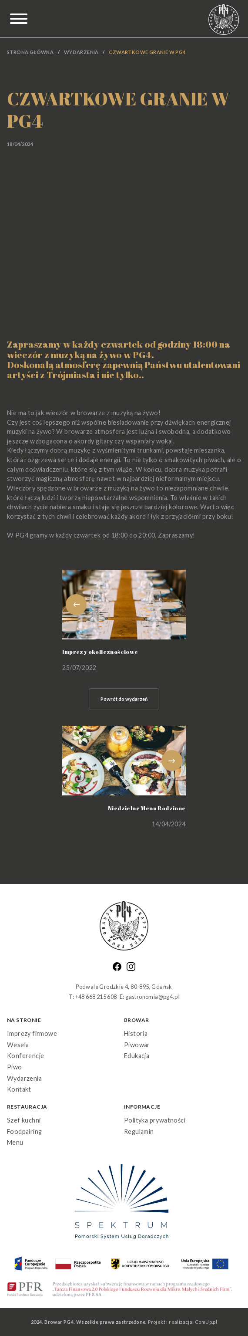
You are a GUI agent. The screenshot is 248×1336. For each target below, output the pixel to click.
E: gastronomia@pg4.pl (149, 996)
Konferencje (25, 1055)
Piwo (14, 1067)
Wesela (18, 1045)
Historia (135, 1033)
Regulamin (139, 1131)
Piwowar (137, 1045)
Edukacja (136, 1055)
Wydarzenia (81, 52)
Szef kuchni (23, 1120)
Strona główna (30, 52)
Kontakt (19, 1089)
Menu (15, 1142)
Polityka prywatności (154, 1120)
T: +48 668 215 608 (93, 996)
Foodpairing (24, 1131)
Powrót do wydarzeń (124, 699)
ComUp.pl (206, 1322)
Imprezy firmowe (32, 1033)
